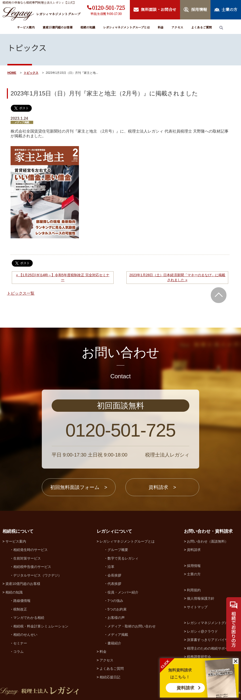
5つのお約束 (117, 609)
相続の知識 (87, 27)
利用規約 (194, 590)
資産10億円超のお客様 (58, 27)
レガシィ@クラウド (202, 631)
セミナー (20, 643)
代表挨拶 (114, 584)
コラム (18, 652)
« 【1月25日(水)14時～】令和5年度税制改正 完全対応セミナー (62, 277)
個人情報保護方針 (200, 598)
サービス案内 (26, 27)
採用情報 (194, 566)
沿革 (110, 567)
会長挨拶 (114, 575)
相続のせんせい (25, 635)
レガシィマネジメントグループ (211, 623)
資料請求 (185, 687)
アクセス (177, 27)
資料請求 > (162, 487)
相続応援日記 (110, 677)
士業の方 (194, 574)
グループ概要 (117, 550)
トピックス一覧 (20, 293)
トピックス (31, 73)
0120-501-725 (108, 7)
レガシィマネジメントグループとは (126, 27)
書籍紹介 (114, 643)
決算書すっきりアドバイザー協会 (213, 640)
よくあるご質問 (201, 27)
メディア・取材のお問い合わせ (131, 626)
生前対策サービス (27, 558)
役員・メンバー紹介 (122, 592)
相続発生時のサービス (30, 550)
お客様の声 (116, 618)
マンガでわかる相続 (28, 618)
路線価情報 (21, 601)
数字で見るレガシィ (122, 558)
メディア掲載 (117, 635)
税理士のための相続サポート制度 (213, 648)
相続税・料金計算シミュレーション (40, 626)
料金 (161, 27)
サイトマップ (197, 607)
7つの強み (115, 601)
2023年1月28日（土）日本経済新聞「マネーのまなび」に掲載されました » (177, 277)
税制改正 (20, 609)
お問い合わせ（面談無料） (207, 541)
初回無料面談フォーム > (78, 487)
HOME (11, 73)
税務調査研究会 (199, 657)
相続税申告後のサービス (32, 567)
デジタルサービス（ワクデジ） (37, 575)
